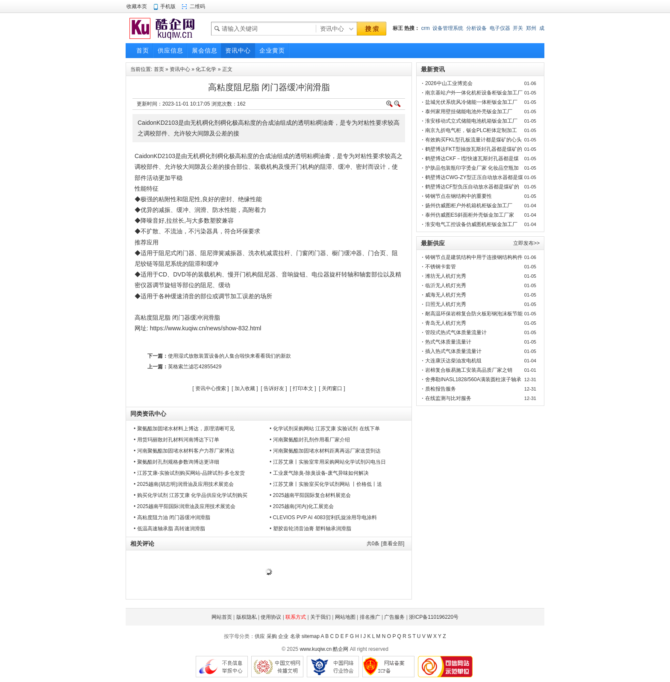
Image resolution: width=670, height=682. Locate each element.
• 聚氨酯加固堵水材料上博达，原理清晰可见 (184, 429)
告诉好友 (274, 388)
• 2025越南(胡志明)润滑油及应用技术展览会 (184, 484)
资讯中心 (180, 69)
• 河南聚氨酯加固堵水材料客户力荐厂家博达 (184, 451)
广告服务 (394, 617)
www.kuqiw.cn (316, 649)
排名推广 (370, 617)
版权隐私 (246, 617)
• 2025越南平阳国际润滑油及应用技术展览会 (184, 506)
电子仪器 (500, 28)
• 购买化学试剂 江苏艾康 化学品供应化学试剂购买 (190, 495)
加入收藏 (245, 388)
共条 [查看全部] (386, 544)
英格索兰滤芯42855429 (194, 367)
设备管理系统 (447, 28)
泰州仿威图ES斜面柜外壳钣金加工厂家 (469, 215)
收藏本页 (136, 6)
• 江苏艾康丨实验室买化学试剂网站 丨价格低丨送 (326, 484)
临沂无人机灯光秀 (445, 285)
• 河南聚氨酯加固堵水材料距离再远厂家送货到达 (325, 451)
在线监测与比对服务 (448, 398)
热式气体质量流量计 (448, 342)
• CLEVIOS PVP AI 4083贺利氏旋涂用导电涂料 (323, 517)
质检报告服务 (440, 389)
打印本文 (303, 388)
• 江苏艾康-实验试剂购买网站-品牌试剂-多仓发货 (189, 473)
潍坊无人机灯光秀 (445, 276)
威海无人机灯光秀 (445, 295)
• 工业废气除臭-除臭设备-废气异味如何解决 (319, 473)
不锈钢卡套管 (440, 267)
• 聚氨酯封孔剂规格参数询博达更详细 (176, 462)
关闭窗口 (332, 388)
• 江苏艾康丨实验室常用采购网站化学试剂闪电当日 (328, 462)
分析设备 (476, 28)
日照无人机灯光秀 (445, 304)
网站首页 (222, 617)
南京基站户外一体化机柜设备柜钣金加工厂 (474, 93)
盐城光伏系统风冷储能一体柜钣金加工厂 (471, 102)
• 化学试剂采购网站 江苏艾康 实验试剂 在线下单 (325, 429)
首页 (159, 69)
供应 (260, 636)
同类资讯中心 (148, 413)
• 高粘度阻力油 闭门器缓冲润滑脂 (172, 517)
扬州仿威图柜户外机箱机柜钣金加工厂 (468, 206)
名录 (295, 636)
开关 (518, 28)
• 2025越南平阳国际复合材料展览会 (310, 495)
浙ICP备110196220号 (433, 617)
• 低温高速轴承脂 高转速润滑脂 (169, 529)
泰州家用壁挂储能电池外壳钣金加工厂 (468, 112)
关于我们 (320, 617)
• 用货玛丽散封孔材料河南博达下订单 (176, 440)
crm (425, 28)
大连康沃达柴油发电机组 (453, 361)
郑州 (531, 28)
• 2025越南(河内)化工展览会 (302, 506)
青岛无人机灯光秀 (445, 323)
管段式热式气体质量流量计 (456, 332)
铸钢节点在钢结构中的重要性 (458, 196)
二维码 (197, 6)
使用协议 (271, 617)
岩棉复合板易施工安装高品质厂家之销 (468, 370)
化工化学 (206, 69)
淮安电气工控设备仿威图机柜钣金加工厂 (471, 224)
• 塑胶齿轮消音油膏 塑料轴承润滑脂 (310, 529)
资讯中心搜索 (210, 388)
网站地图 (345, 617)
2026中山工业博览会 (449, 83)
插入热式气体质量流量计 (453, 351)
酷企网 (340, 649)
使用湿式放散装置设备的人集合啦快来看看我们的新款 (229, 356)
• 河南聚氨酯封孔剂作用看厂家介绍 (310, 440)
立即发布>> (526, 243)
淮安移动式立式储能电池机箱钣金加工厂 (471, 121)
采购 (272, 636)
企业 (283, 636)
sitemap (311, 636)
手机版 (168, 6)
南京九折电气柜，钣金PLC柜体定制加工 (471, 130)
